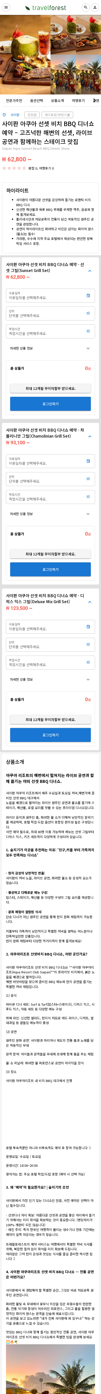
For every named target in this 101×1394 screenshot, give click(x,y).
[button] (50, 348)
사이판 (14, 114)
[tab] (14, 100)
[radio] (4, 168)
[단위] (45, 313)
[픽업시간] (45, 331)
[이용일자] (45, 296)
